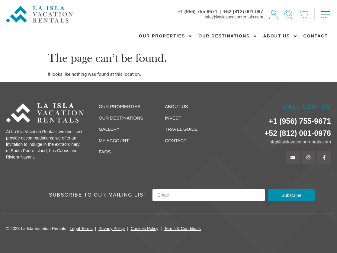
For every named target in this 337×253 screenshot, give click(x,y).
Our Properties (165, 36)
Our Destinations (227, 36)
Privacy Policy (111, 228)
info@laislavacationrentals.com (234, 16)
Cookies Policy (144, 228)
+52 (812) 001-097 (243, 11)
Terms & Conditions (182, 228)
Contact (315, 36)
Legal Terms (81, 228)
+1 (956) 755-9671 (197, 11)
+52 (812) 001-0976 (298, 133)
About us (280, 36)
